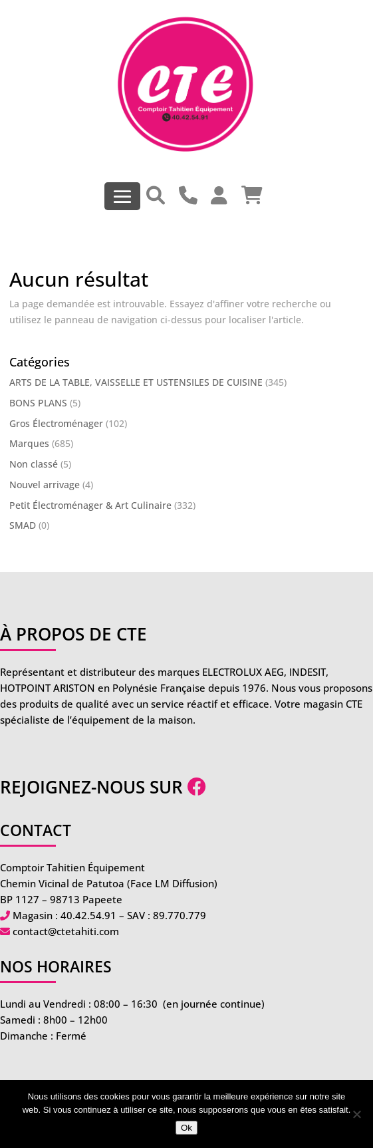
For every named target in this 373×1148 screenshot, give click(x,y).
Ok (186, 1128)
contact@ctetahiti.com (66, 931)
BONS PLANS (38, 402)
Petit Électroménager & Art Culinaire (90, 505)
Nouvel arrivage (44, 484)
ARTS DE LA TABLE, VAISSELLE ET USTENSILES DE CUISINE (136, 382)
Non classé (33, 464)
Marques (29, 443)
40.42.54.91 (88, 915)
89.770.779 (179, 915)
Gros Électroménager (56, 423)
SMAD (22, 525)
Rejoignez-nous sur (103, 787)
